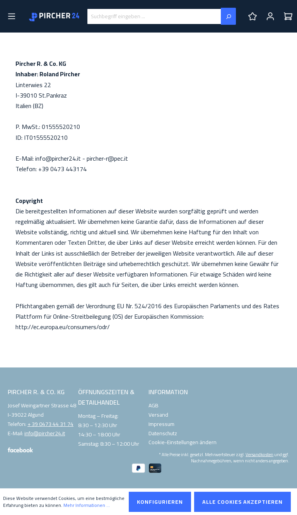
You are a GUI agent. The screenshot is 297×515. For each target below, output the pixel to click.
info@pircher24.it (44, 433)
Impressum (161, 424)
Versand (158, 415)
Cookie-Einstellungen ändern (182, 442)
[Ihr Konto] (270, 16)
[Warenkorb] (288, 16)
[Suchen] (228, 16)
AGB (153, 405)
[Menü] (11, 16)
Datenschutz (162, 433)
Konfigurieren (160, 502)
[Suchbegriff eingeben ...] (154, 16)
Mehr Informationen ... (86, 505)
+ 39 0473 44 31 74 (50, 424)
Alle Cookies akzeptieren (242, 502)
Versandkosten (259, 454)
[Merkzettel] (252, 16)
